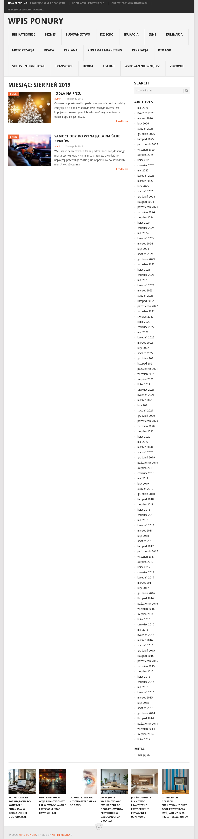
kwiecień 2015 (145, 692)
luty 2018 (143, 535)
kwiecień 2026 (145, 113)
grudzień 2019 (146, 457)
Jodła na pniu (67, 93)
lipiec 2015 (143, 676)
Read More (122, 121)
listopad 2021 (145, 363)
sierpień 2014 (145, 734)
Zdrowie (177, 66)
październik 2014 (147, 723)
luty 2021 (143, 405)
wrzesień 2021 (146, 374)
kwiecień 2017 (145, 577)
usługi (109, 66)
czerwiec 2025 (145, 165)
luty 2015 (143, 702)
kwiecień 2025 (145, 175)
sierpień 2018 (145, 504)
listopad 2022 (145, 300)
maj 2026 (142, 107)
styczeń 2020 (145, 452)
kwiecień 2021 (145, 394)
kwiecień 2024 (145, 238)
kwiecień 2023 (145, 285)
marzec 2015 (145, 697)
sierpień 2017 (145, 561)
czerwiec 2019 (145, 473)
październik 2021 (147, 368)
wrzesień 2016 (146, 608)
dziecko (107, 34)
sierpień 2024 (145, 217)
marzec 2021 (145, 400)
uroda (88, 66)
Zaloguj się (143, 754)
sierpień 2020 (145, 431)
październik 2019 (147, 462)
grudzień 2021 (146, 358)
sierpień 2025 (145, 154)
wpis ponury (35, 21)
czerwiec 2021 (145, 389)
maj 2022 (142, 332)
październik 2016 (147, 603)
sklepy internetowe (28, 66)
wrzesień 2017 (146, 556)
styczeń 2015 (145, 708)
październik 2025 (147, 144)
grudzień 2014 (146, 713)
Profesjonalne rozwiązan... (48, 3)
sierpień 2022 (145, 316)
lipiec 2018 (143, 509)
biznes (50, 34)
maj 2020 (142, 441)
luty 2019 (143, 483)
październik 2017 (147, 551)
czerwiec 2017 (145, 572)
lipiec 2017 (143, 567)
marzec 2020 (145, 447)
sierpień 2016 (145, 614)
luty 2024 (143, 248)
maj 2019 (142, 478)
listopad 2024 (145, 201)
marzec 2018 (145, 530)
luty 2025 (143, 186)
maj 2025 (142, 170)
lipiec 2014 (143, 739)
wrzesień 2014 (146, 728)
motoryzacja (23, 50)
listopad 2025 (145, 139)
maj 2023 (142, 280)
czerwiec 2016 (145, 624)
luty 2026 (143, 123)
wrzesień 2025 (146, 149)
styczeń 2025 (145, 191)
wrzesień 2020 (146, 426)
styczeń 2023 (145, 295)
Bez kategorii (23, 34)
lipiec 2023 (143, 269)
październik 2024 (147, 207)
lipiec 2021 (143, 384)
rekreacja (140, 50)
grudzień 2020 (146, 415)
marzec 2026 (145, 118)
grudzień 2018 (146, 494)
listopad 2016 (145, 598)
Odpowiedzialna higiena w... (130, 3)
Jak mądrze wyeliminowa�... (25, 9)
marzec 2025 (145, 180)
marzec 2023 (145, 290)
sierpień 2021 (145, 379)
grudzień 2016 (146, 593)
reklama (71, 50)
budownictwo (78, 34)
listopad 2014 (145, 718)
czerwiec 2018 (145, 514)
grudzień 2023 (146, 259)
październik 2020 (147, 420)
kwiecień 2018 (145, 525)
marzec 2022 (145, 342)
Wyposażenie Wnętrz (142, 66)
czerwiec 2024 (145, 227)
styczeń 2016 (145, 645)
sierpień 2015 (145, 671)
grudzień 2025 (146, 133)
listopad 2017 (145, 546)
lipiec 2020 (143, 436)
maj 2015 (142, 687)
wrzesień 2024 (146, 212)
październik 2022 (147, 306)
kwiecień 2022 (145, 337)
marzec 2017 (145, 582)
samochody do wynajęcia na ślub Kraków (87, 138)
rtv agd (164, 50)
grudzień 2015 (146, 650)
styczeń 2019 (145, 488)
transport (64, 66)
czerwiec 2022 (145, 327)
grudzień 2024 (146, 196)
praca (49, 50)
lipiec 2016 (143, 619)
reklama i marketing (105, 50)
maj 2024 (142, 233)
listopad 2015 (145, 655)
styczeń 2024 (145, 254)
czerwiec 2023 (145, 274)
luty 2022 (143, 347)
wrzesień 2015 (146, 666)
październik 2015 (147, 661)
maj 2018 (142, 520)
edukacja (131, 34)
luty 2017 (143, 587)
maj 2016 (142, 629)
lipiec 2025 (143, 160)
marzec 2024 (145, 243)
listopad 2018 (145, 499)
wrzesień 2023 (146, 264)
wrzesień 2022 (146, 311)
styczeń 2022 (145, 353)
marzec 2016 (145, 640)
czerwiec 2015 (145, 681)
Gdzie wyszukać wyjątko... (89, 3)
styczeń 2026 (145, 128)
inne (152, 34)
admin (57, 98)
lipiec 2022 (143, 321)
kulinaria (174, 34)
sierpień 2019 (145, 467)
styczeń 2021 (145, 410)
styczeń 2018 (145, 541)
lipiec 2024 (143, 222)
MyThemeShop (61, 834)
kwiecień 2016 (145, 634)
